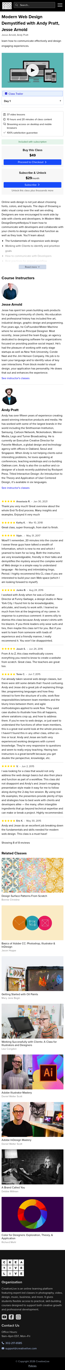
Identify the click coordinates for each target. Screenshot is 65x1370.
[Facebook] (11, 1317)
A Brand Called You (13, 1187)
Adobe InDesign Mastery (16, 1140)
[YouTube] (4, 1317)
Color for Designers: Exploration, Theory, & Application (27, 1236)
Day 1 (7, 101)
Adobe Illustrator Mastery (17, 1092)
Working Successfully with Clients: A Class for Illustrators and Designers (29, 1043)
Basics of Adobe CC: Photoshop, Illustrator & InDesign (28, 945)
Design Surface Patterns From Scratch (24, 896)
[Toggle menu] (60, 5)
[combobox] (34, 5)
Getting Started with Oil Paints (20, 994)
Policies (32, 1366)
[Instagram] (18, 1317)
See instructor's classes (15, 378)
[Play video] (32, 70)
